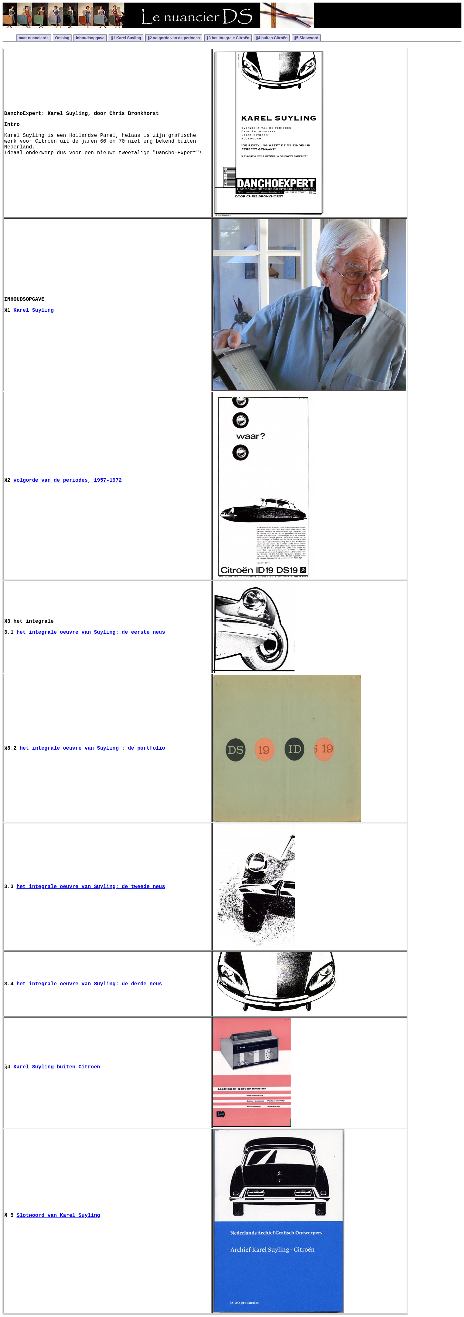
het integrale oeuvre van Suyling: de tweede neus (90, 887)
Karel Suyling (34, 310)
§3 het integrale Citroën (228, 38)
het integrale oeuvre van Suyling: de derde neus (89, 984)
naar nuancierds (34, 38)
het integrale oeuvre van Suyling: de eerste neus (90, 632)
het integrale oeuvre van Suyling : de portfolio (92, 748)
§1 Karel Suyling (126, 38)
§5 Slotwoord (306, 38)
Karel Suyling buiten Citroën (57, 1067)
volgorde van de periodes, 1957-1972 (68, 480)
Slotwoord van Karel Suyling (58, 1215)
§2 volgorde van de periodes (174, 38)
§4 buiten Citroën (271, 38)
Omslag (62, 38)
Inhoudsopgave (90, 38)
